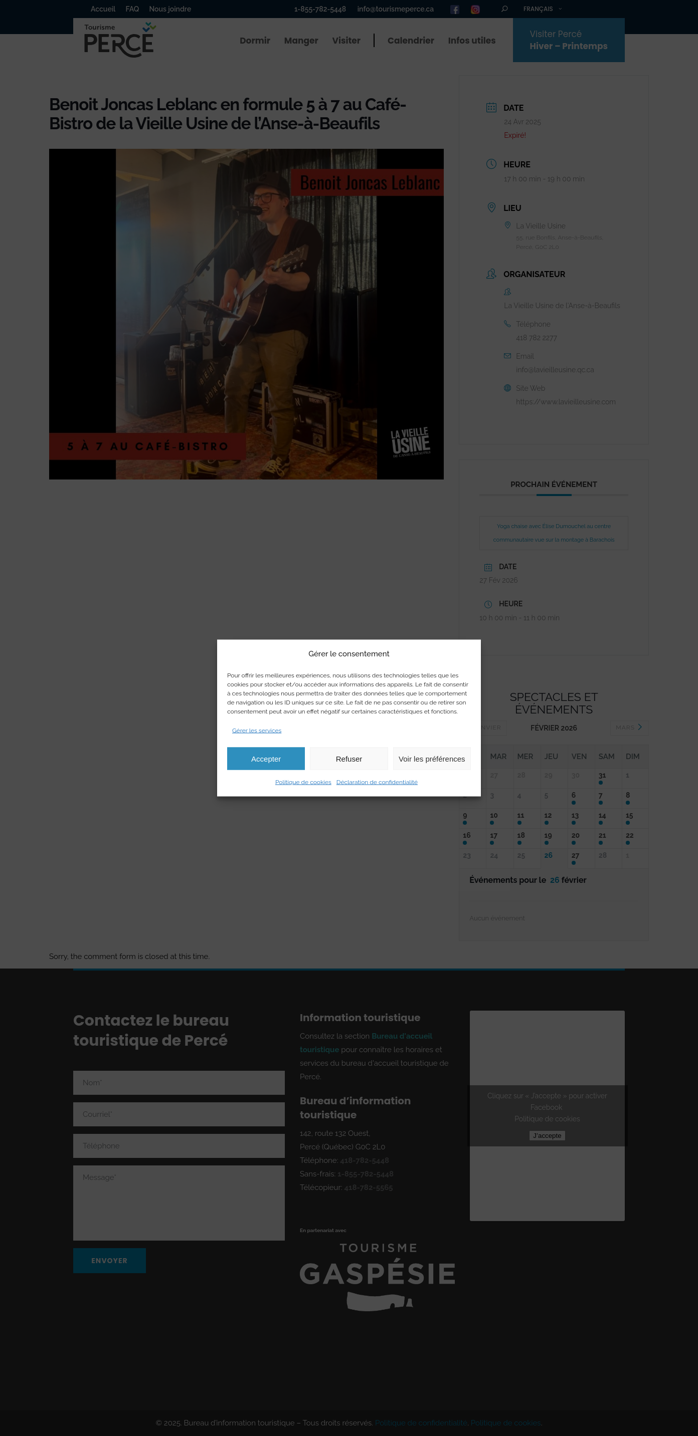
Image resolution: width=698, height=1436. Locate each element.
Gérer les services (256, 730)
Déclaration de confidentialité (377, 782)
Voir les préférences (432, 758)
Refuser (349, 758)
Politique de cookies (303, 782)
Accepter (266, 758)
